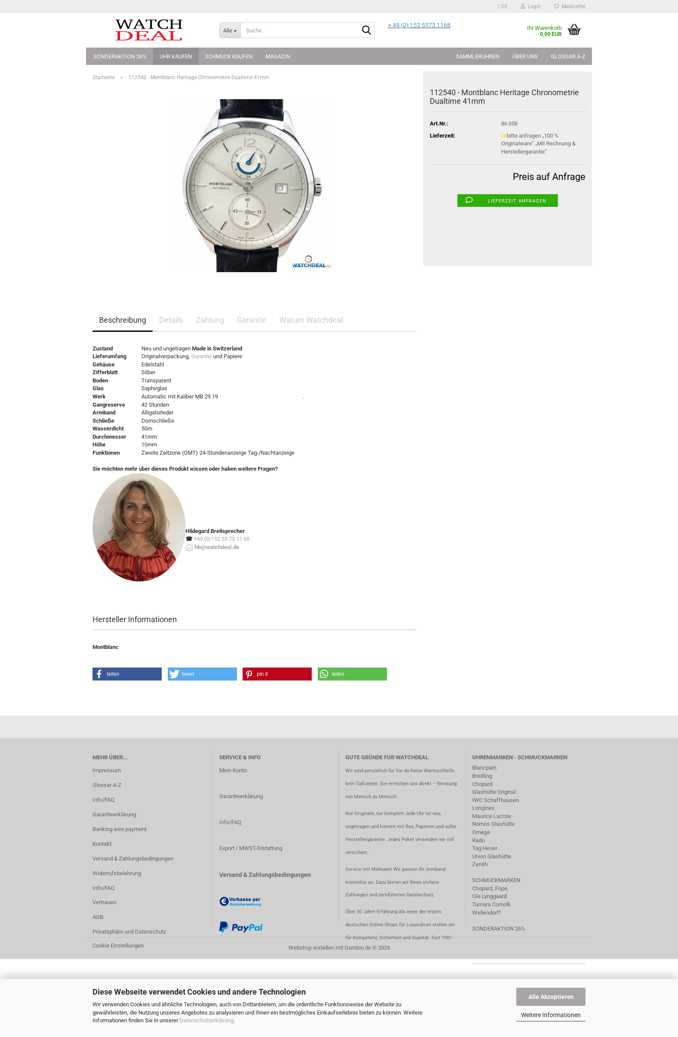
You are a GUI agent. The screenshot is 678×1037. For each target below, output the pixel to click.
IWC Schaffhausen (495, 800)
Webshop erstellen (311, 947)
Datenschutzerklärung (206, 1020)
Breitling (482, 776)
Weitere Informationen (551, 1014)
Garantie (251, 319)
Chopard (482, 784)
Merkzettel (569, 6)
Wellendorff (486, 912)
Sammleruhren (477, 56)
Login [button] (531, 6)
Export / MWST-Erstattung (250, 848)
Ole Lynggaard (489, 896)
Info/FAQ (104, 799)
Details (171, 319)
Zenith (480, 864)
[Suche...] (229, 30)
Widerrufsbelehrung (117, 873)
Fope (501, 888)
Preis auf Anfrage (549, 176)
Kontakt (102, 844)
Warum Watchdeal (311, 319)
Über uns (525, 56)
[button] (503, 6)
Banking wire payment (120, 829)
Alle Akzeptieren (551, 996)
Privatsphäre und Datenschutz (129, 931)
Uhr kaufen (176, 56)
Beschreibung (122, 319)
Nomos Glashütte (493, 824)
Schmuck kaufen (229, 56)
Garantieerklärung (114, 814)
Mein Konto (233, 770)
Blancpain (484, 767)
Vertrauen (104, 902)
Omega (481, 832)
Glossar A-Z (568, 56)
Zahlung (210, 319)
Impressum (107, 770)
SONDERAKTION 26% (498, 928)
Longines (483, 808)
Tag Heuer (484, 848)
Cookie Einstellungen (118, 945)
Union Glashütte (491, 856)
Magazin (277, 56)
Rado (478, 840)
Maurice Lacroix (491, 816)
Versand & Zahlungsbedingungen (133, 858)
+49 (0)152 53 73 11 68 (221, 539)
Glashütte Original (494, 792)
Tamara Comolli (491, 904)
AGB (98, 917)
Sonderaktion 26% (120, 56)
